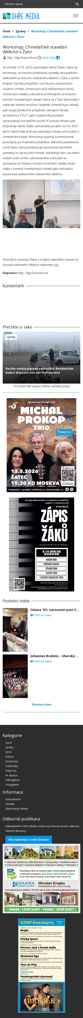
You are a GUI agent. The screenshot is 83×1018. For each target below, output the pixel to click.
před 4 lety (49, 58)
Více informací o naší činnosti (28, 840)
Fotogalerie (12, 784)
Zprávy (21, 31)
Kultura (9, 756)
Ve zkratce (11, 775)
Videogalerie (12, 780)
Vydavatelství (13, 799)
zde (56, 265)
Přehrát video (41, 615)
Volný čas (10, 770)
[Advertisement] (41, 242)
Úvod (6, 31)
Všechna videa (41, 704)
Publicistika (11, 766)
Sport (8, 752)
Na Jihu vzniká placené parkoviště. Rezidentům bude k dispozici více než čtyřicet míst (39, 371)
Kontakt (10, 804)
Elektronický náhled (16, 808)
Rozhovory (11, 761)
